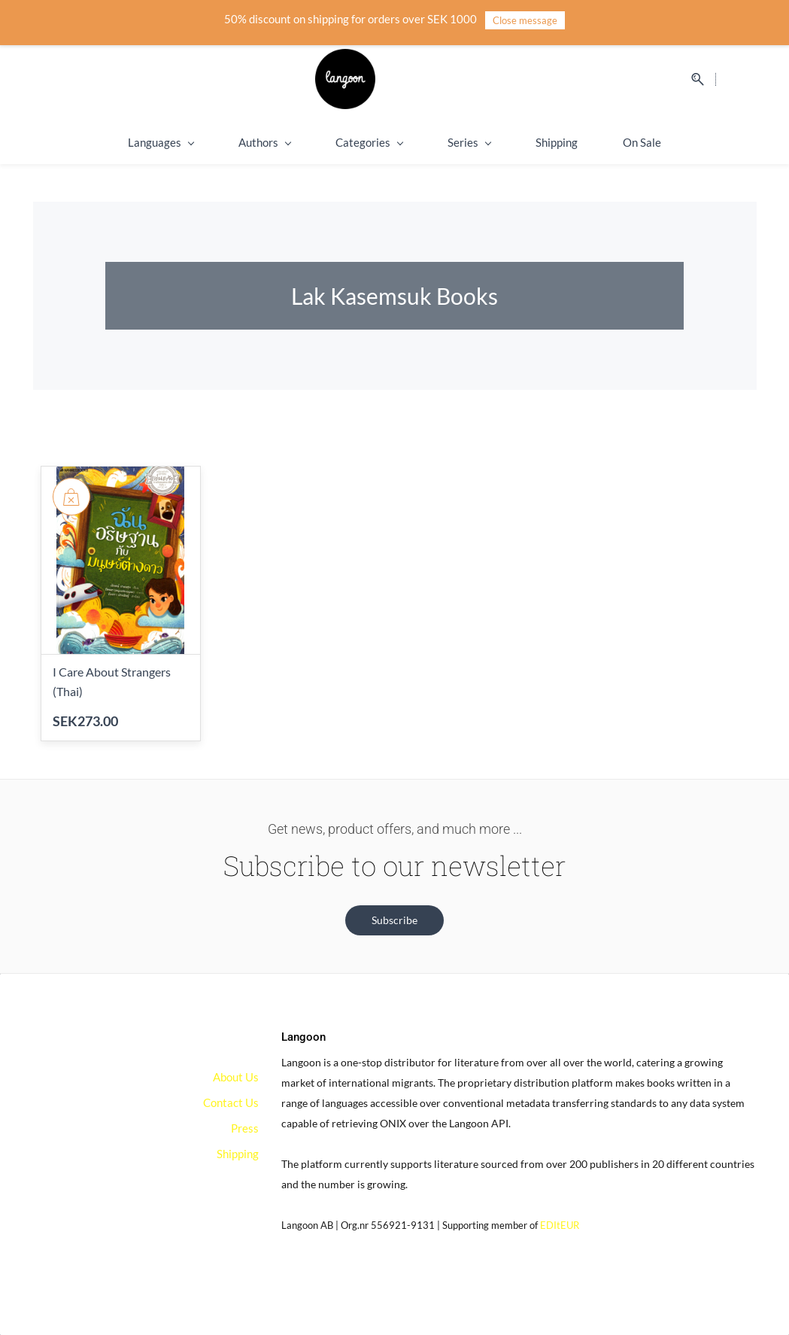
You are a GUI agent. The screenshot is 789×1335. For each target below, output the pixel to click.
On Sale (642, 142)
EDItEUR (559, 1225)
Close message (525, 20)
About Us (236, 1077)
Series (469, 142)
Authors (264, 142)
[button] (394, 920)
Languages (160, 142)
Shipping (557, 142)
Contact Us (231, 1102)
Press (245, 1128)
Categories (368, 142)
